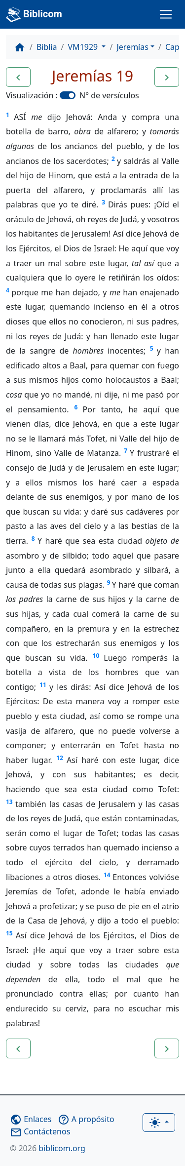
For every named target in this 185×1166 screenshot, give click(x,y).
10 (96, 655)
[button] (18, 77)
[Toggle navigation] (165, 14)
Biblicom (34, 14)
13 (9, 802)
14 (107, 875)
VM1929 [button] (84, 46)
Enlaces (30, 1119)
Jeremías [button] (132, 46)
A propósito (86, 1119)
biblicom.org (47, 1148)
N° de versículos (109, 95)
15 (9, 933)
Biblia (47, 46)
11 (42, 685)
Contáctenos (40, 1131)
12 (59, 758)
